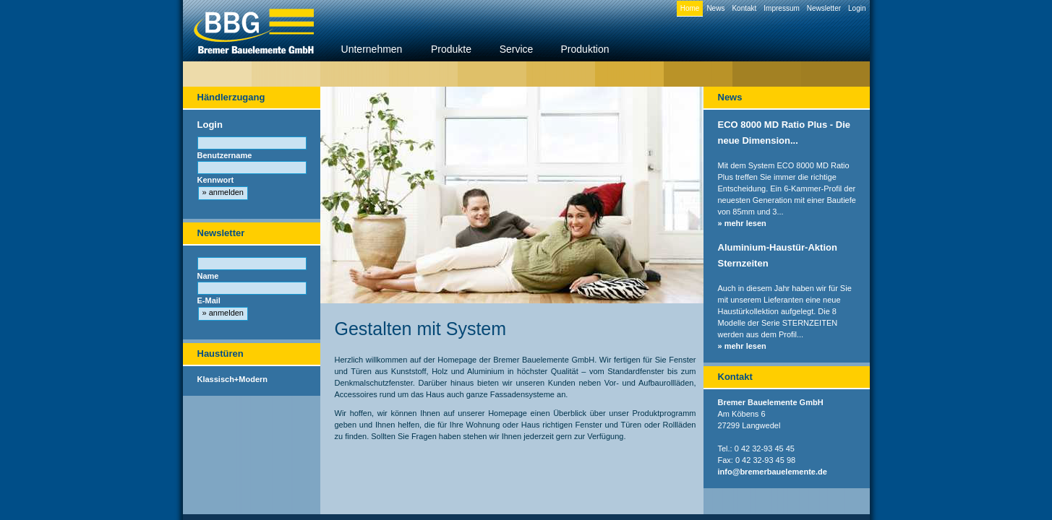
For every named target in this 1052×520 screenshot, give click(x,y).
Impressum (781, 8)
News (715, 8)
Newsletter (824, 8)
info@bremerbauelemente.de (772, 471)
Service (517, 49)
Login (856, 8)
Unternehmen (372, 49)
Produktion (585, 49)
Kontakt (744, 8)
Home (690, 8)
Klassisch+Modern (232, 379)
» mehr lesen (742, 223)
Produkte (451, 49)
